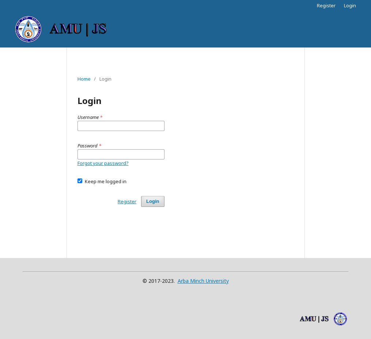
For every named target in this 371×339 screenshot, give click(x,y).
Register (326, 5)
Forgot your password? (103, 163)
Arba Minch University (203, 280)
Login (350, 5)
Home (84, 79)
